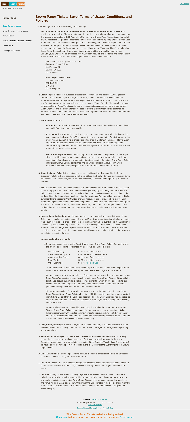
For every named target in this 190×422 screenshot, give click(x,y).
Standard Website (95, 405)
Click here (62, 417)
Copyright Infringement (11, 51)
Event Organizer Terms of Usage (15, 31)
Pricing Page (92, 263)
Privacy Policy (8, 36)
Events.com (126, 417)
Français (103, 399)
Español (95, 399)
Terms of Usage (83, 408)
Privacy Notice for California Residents (17, 41)
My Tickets (184, 4)
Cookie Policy (8, 46)
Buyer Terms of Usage (12, 26)
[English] (86, 399)
